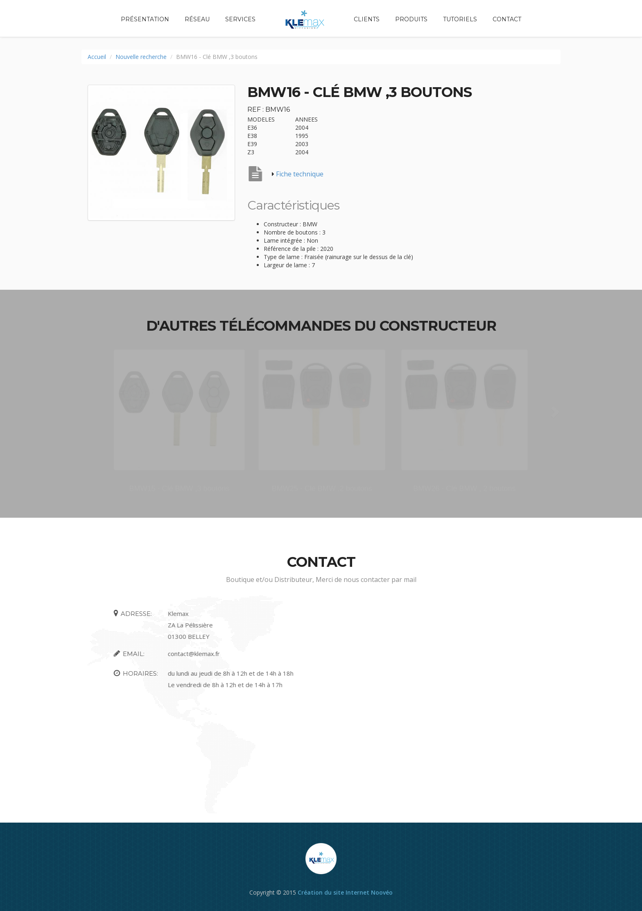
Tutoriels (460, 19)
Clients (367, 19)
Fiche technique (299, 173)
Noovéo (382, 892)
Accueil (97, 57)
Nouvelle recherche (141, 57)
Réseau (197, 19)
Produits (411, 19)
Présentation (145, 19)
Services (240, 19)
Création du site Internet (333, 892)
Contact (507, 19)
